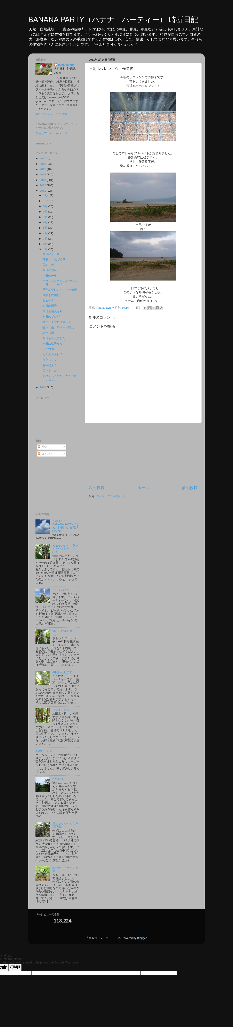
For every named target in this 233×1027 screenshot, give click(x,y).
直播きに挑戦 (51, 295)
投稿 (42, 446)
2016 (43, 163)
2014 (43, 174)
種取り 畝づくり (53, 259)
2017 (43, 158)
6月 (45, 222)
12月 (46, 195)
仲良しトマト (51, 359)
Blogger (141, 938)
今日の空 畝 (51, 254)
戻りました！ (51, 370)
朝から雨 (48, 332)
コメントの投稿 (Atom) (110, 496)
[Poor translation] (15, 967)
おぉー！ (48, 300)
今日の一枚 (49, 275)
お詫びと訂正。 (45, 751)
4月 (45, 233)
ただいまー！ (61, 778)
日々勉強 (48, 349)
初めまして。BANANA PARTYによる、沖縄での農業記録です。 (65, 526)
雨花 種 (49, 264)
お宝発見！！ (51, 365)
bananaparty (66, 64)
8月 (45, 211)
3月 (45, 238)
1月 (45, 249)
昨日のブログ (51, 316)
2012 (43, 185)
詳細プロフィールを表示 (51, 114)
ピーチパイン (61, 590)
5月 (45, 227)
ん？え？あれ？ (52, 354)
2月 (45, 243)
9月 (45, 206)
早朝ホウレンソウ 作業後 (59, 289)
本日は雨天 (49, 305)
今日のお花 (49, 270)
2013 (43, 180)
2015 (43, 169)
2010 (43, 387)
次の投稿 (96, 488)
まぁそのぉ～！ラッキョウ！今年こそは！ (65, 549)
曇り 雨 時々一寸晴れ (58, 327)
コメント (45, 453)
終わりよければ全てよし (58, 322)
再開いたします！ (63, 672)
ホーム (143, 488)
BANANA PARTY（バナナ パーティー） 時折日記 (113, 19)
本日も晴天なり (52, 311)
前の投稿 (190, 488)
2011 (43, 190)
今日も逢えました (53, 338)
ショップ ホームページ (51, 133)
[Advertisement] (143, 454)
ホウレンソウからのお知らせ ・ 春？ (59, 282)
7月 (45, 217)
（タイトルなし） (63, 709)
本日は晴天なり (52, 343)
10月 (46, 200)
